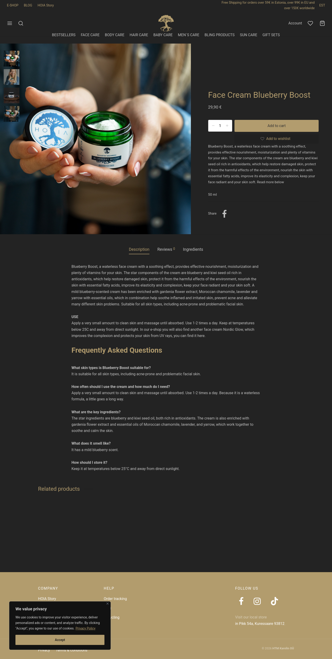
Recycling (111, 617)
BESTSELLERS (63, 35)
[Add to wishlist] (276, 139)
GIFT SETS (271, 35)
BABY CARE (162, 35)
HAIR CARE (139, 35)
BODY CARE (115, 35)
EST (322, 5)
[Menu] (9, 23)
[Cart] (322, 23)
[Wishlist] (311, 23)
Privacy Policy (85, 628)
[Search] (21, 23)
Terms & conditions (71, 650)
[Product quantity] (220, 125)
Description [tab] (139, 249)
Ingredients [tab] (193, 249)
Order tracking (115, 599)
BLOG (28, 5)
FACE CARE (90, 35)
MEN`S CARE (188, 35)
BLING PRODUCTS (219, 35)
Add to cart (276, 126)
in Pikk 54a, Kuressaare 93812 (260, 623)
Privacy (44, 650)
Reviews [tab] (166, 249)
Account (295, 23)
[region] (60, 625)
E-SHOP (12, 5)
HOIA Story (46, 5)
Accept (60, 640)
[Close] (108, 604)
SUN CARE (248, 35)
